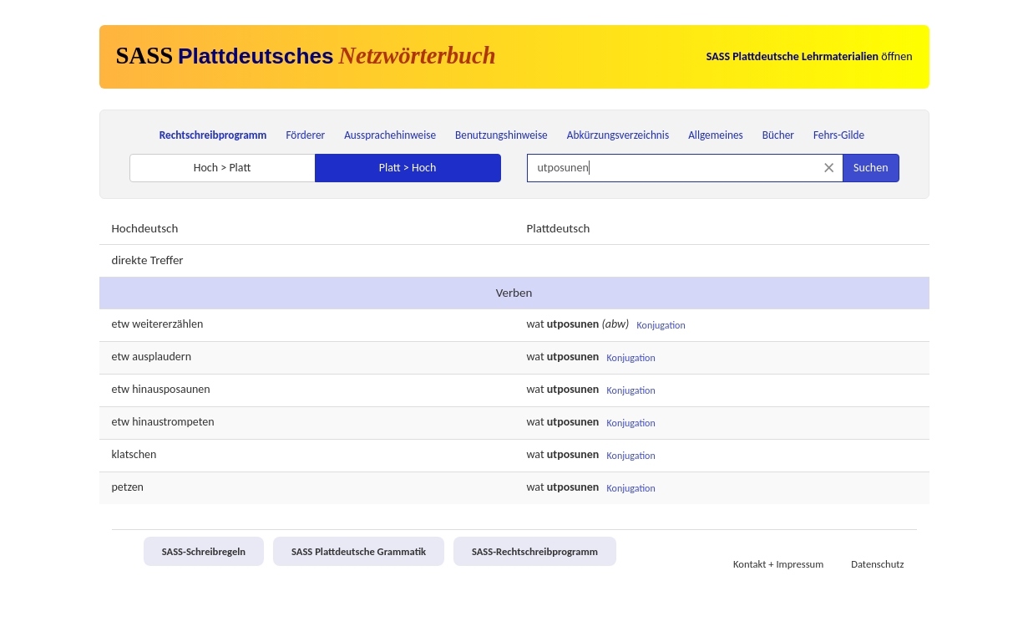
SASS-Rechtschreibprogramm (535, 551)
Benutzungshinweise (501, 135)
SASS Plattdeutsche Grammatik (358, 551)
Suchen (870, 168)
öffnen (809, 56)
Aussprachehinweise (390, 135)
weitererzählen (167, 324)
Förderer (305, 135)
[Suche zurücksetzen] (828, 167)
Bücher (778, 135)
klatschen (134, 454)
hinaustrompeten (173, 422)
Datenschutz (877, 564)
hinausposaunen (171, 389)
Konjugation (661, 325)
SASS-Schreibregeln (204, 551)
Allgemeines (715, 135)
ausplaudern (161, 356)
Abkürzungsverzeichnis (618, 135)
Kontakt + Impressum (778, 564)
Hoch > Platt (222, 168)
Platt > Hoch (408, 168)
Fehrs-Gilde (838, 135)
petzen (128, 487)
